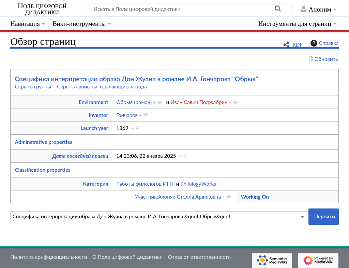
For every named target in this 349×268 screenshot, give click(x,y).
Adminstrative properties (43, 142)
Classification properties (42, 170)
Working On (255, 197)
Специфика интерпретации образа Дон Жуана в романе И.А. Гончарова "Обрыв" (136, 79)
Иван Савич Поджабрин (199, 102)
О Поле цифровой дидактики (127, 257)
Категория (95, 184)
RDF (298, 44)
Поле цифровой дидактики (42, 9)
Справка (324, 43)
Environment (93, 102)
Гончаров (127, 115)
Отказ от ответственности (199, 257)
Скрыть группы (33, 86)
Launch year (94, 128)
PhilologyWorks (198, 184)
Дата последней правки (80, 156)
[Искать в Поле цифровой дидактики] (187, 8)
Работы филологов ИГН (144, 184)
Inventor (98, 115)
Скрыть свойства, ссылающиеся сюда (102, 86)
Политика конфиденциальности (48, 257)
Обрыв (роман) (134, 102)
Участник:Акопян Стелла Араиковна (178, 197)
